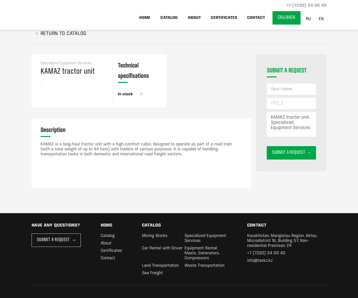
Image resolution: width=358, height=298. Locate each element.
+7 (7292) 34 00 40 (305, 5)
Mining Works (155, 236)
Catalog (169, 18)
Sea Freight (152, 273)
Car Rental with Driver (162, 248)
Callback (286, 17)
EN (321, 19)
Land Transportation (160, 266)
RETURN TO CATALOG (61, 34)
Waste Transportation (204, 266)
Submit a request (291, 152)
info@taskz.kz (260, 261)
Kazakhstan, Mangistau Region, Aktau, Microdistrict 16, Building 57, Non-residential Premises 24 (282, 241)
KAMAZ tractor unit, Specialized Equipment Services (291, 124)
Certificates (224, 18)
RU (308, 19)
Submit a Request (56, 240)
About (194, 18)
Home (144, 18)
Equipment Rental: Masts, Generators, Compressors (202, 253)
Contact (256, 18)
